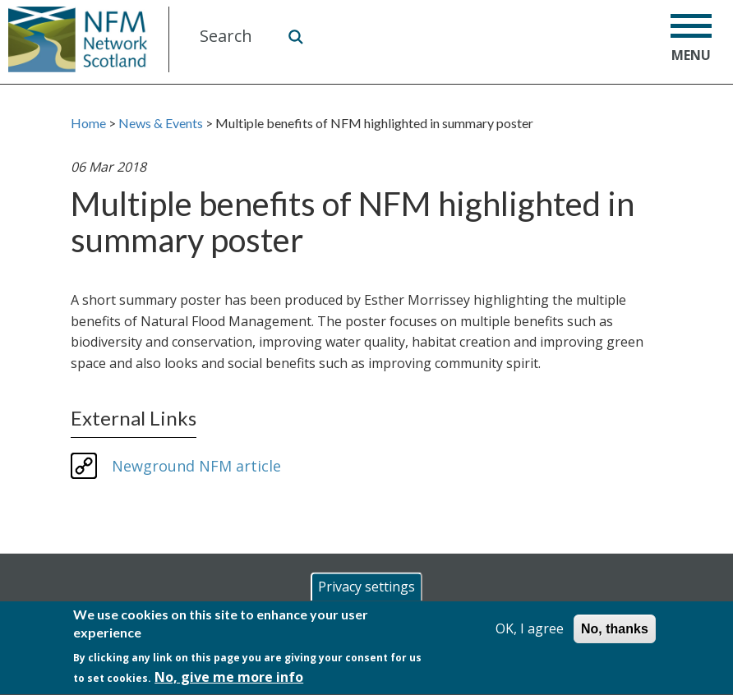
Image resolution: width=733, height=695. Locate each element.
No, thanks (614, 630)
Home (88, 123)
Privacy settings (366, 588)
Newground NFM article (196, 466)
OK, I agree (530, 630)
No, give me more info (228, 679)
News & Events (160, 123)
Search (295, 36)
